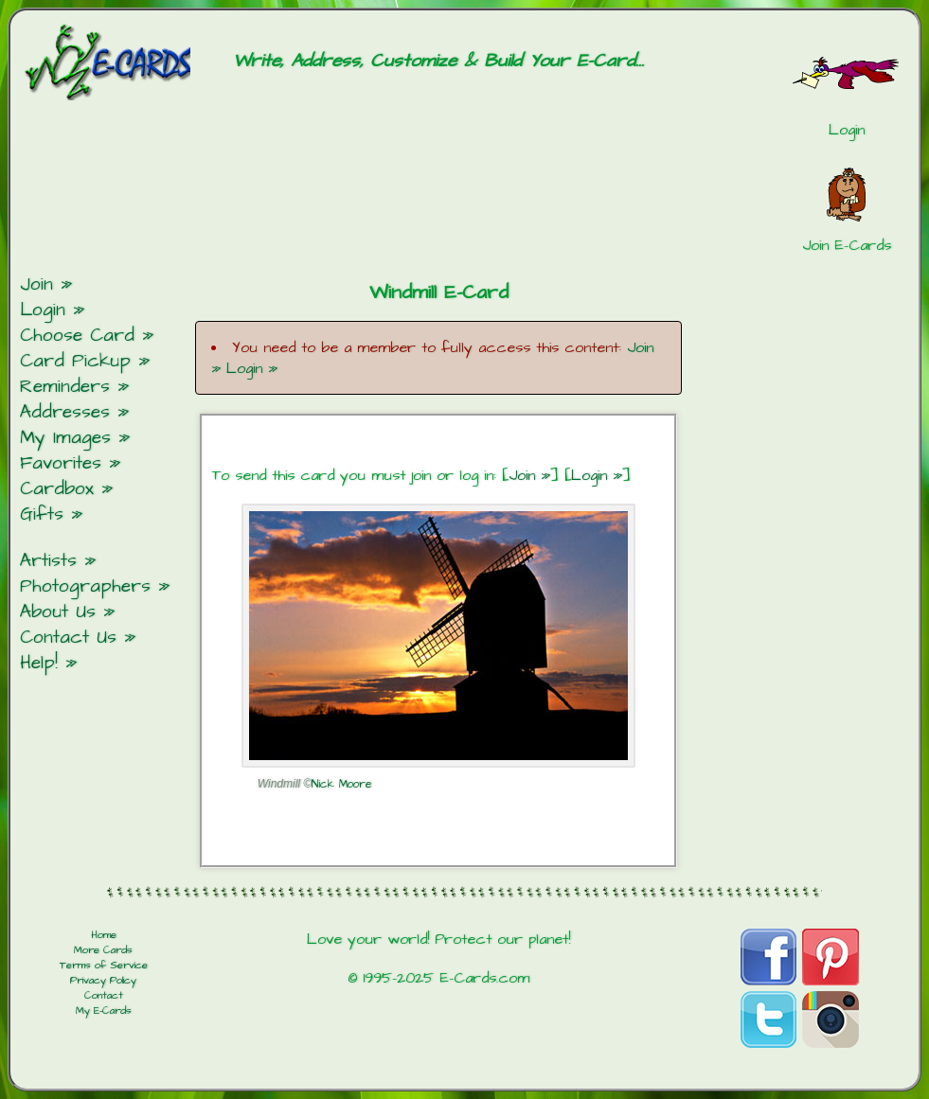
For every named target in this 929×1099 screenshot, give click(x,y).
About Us (58, 612)
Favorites (60, 463)
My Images (65, 438)
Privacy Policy (103, 980)
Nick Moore (342, 784)
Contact (103, 995)
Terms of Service (104, 965)
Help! (39, 663)
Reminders (65, 386)
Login (42, 310)
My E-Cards (104, 1011)
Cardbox (57, 489)
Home (103, 935)
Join (36, 284)
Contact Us (68, 637)
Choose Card (77, 335)
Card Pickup (75, 361)
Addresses (65, 412)
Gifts (41, 514)
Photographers (85, 586)
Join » (529, 475)
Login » (251, 368)
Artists (48, 561)
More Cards (103, 950)
